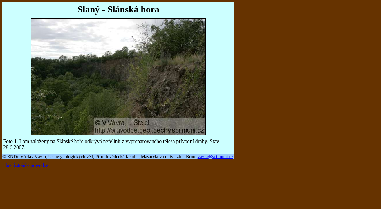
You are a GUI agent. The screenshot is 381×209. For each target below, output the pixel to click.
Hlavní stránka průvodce (25, 165)
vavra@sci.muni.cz (215, 156)
